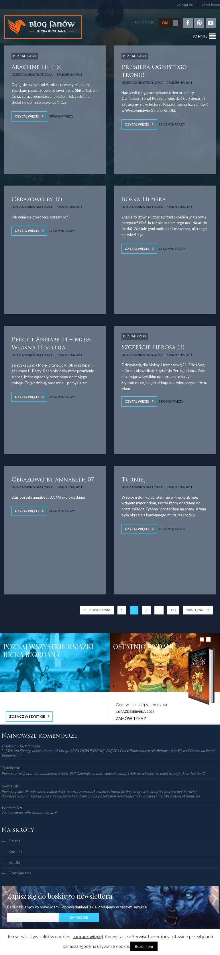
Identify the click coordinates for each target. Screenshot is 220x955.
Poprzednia (99, 610)
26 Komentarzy (62, 397)
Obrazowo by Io (36, 200)
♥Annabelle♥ (11, 807)
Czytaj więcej (27, 116)
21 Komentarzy (62, 511)
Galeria (15, 841)
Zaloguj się (185, 5)
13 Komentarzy (172, 124)
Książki (14, 862)
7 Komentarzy (61, 116)
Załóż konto (211, 5)
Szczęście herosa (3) (152, 348)
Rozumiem (144, 946)
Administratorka (37, 74)
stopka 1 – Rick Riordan (20, 746)
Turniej (133, 480)
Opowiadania (20, 873)
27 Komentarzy (62, 230)
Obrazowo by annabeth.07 (52, 480)
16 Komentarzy (172, 248)
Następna (194, 610)
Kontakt (15, 851)
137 (173, 610)
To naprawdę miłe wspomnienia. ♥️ (29, 812)
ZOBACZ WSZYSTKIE (27, 716)
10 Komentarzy (172, 529)
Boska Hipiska (143, 200)
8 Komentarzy (171, 401)
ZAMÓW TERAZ (131, 718)
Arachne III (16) (36, 67)
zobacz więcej (88, 936)
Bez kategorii (24, 56)
